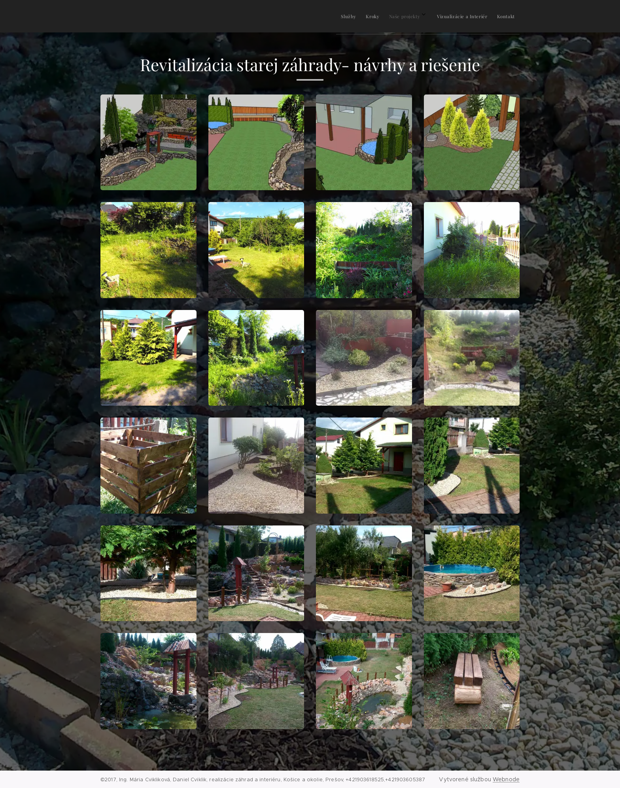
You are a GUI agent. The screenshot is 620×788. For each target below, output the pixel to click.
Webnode (506, 779)
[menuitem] (450, 16)
